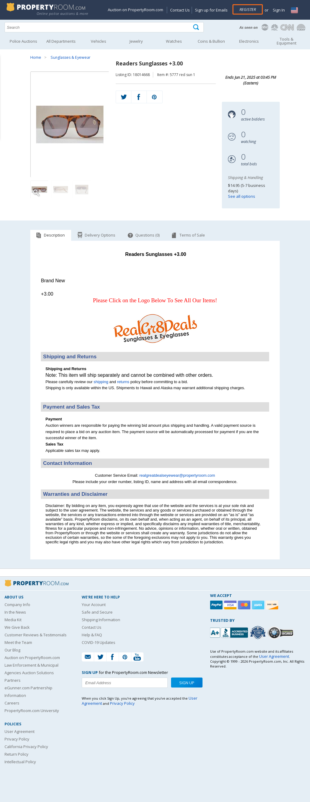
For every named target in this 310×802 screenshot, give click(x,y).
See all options (241, 196)
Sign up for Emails (211, 10)
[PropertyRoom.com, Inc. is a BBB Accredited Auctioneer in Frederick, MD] (229, 631)
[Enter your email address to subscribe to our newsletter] (125, 683)
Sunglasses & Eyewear (71, 57)
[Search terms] (104, 27)
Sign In (278, 10)
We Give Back (17, 627)
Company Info (17, 604)
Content (6, 77)
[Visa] (231, 605)
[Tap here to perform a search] (196, 27)
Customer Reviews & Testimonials (36, 635)
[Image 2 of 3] (60, 190)
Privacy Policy (17, 739)
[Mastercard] (245, 605)
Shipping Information (101, 619)
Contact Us (180, 10)
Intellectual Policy (20, 761)
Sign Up (186, 682)
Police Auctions (23, 41)
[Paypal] (217, 605)
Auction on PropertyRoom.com (135, 9)
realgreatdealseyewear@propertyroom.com (177, 475)
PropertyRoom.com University (32, 710)
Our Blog (12, 650)
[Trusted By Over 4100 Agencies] (258, 632)
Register (247, 9)
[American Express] (259, 605)
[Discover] (273, 605)
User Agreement (20, 731)
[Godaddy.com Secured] (281, 632)
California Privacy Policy (26, 746)
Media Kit (13, 619)
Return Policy (16, 754)
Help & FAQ (92, 635)
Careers (12, 703)
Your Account (94, 604)
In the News (15, 612)
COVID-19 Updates (98, 642)
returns (123, 381)
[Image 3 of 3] (82, 190)
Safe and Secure (97, 612)
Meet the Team (18, 642)
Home (35, 57)
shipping (101, 381)
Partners (13, 680)
